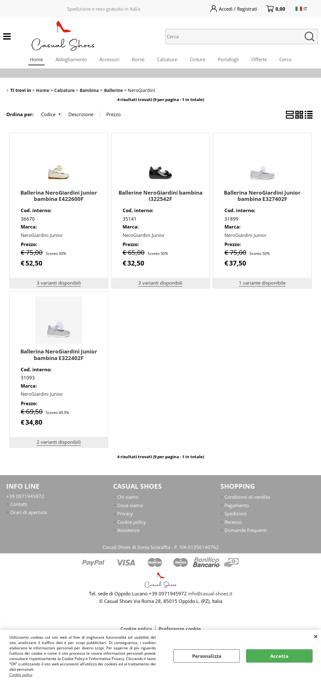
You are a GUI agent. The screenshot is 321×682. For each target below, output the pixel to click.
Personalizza (206, 656)
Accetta (279, 656)
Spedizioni (235, 513)
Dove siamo (130, 505)
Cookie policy (20, 674)
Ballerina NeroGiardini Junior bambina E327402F (262, 196)
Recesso (233, 522)
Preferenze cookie (180, 629)
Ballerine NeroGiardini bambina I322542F (160, 196)
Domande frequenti (245, 530)
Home (36, 59)
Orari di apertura (28, 512)
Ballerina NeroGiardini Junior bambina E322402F (58, 355)
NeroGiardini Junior (42, 235)
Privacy (125, 513)
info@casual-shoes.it (210, 593)
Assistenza (128, 530)
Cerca (285, 59)
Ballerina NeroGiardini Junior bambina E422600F (58, 196)
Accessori (109, 59)
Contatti (18, 504)
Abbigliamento (71, 59)
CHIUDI (316, 636)
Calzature (167, 59)
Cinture (197, 59)
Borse (138, 59)
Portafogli (228, 59)
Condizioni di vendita (247, 497)
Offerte (259, 59)
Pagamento (236, 505)
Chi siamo (128, 497)
